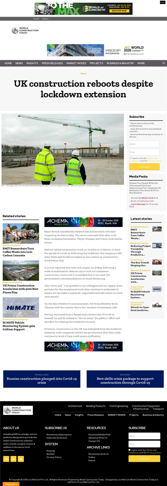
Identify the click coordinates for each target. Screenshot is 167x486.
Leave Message (138, 204)
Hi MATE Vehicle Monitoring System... (140, 294)
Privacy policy (154, 160)
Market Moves (76, 63)
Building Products (11, 245)
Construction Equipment (15, 320)
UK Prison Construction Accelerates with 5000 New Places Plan (20, 289)
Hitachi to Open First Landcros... (140, 309)
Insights (32, 63)
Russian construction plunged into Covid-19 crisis (42, 380)
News (19, 63)
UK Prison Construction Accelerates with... (138, 277)
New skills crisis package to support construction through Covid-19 (125, 380)
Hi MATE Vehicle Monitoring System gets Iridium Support (19, 326)
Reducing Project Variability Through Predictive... (141, 250)
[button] (164, 63)
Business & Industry (120, 63)
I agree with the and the (145, 159)
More (141, 63)
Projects (96, 63)
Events (36, 19)
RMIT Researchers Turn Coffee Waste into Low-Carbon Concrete (18, 252)
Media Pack (147, 198)
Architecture (137, 260)
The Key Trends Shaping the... (140, 264)
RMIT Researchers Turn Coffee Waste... (138, 234)
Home (8, 63)
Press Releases (52, 63)
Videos (45, 19)
